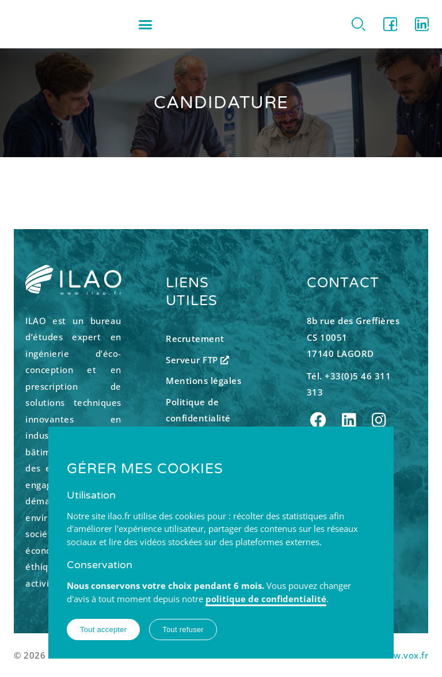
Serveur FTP (198, 360)
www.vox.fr (403, 655)
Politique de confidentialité (198, 410)
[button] (146, 24)
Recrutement (195, 338)
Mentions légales (203, 380)
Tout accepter (103, 629)
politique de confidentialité (265, 598)
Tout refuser (183, 629)
